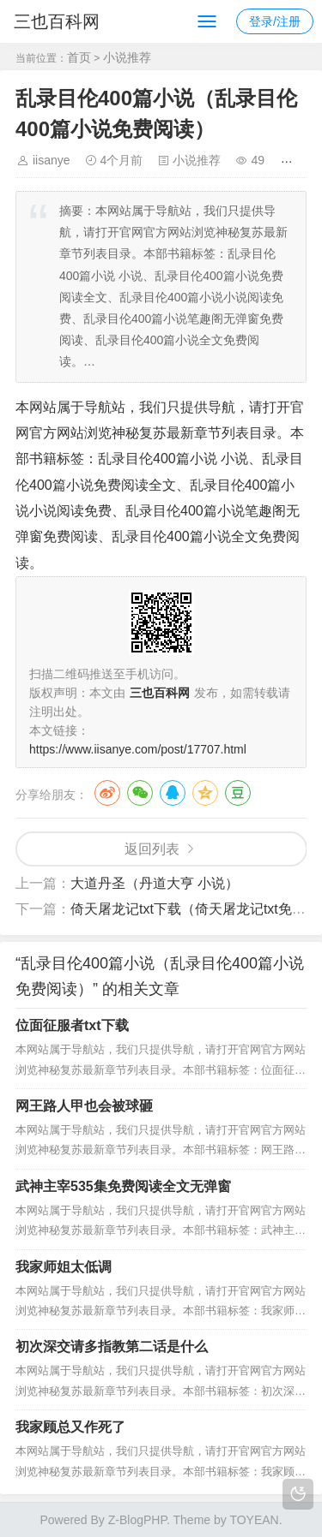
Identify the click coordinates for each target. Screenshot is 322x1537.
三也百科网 (57, 21)
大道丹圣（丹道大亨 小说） (154, 883)
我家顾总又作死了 (70, 1427)
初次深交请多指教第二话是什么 (111, 1346)
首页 (79, 57)
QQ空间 (205, 793)
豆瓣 (238, 793)
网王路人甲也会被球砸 (84, 1106)
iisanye (51, 160)
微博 (107, 793)
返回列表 (152, 849)
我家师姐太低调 (63, 1267)
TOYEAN (253, 1520)
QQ (172, 793)
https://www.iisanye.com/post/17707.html (137, 749)
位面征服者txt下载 (72, 1025)
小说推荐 (127, 57)
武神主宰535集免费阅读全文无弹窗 (123, 1186)
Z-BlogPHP (137, 1520)
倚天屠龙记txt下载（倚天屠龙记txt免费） (194, 909)
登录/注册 (275, 21)
